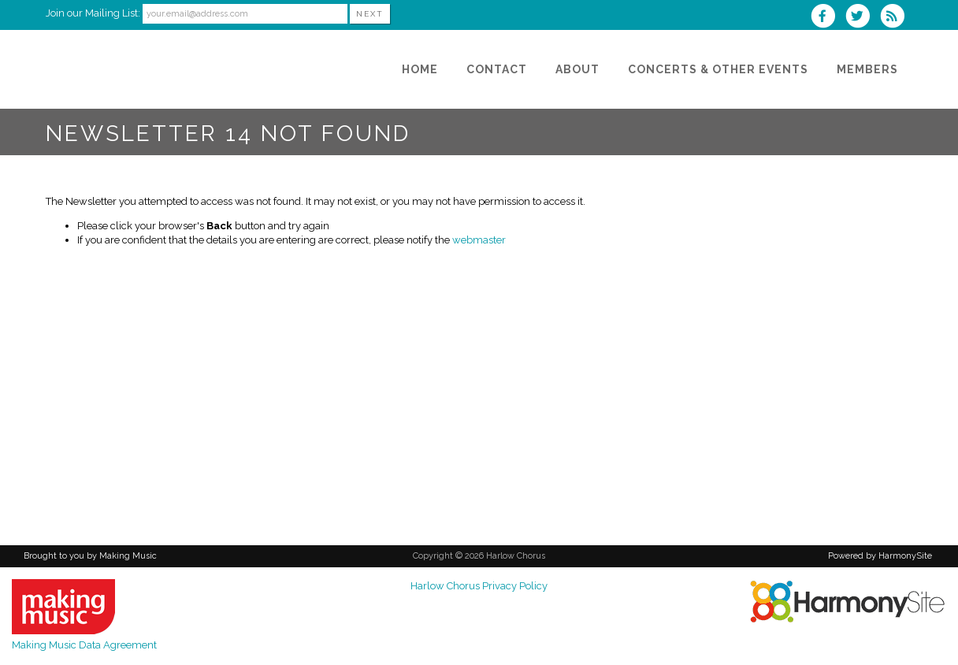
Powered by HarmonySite (880, 556)
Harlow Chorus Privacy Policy (479, 586)
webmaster (479, 240)
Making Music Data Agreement (84, 645)
